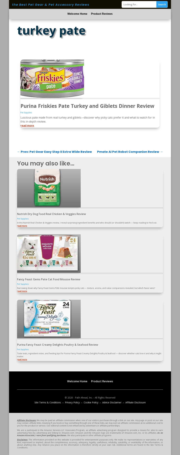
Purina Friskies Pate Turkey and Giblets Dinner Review (87, 105)
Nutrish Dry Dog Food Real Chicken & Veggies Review (51, 214)
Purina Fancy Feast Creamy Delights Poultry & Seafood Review (57, 345)
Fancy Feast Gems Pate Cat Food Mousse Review (48, 279)
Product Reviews (102, 14)
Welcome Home (77, 14)
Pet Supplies (26, 112)
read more (27, 125)
